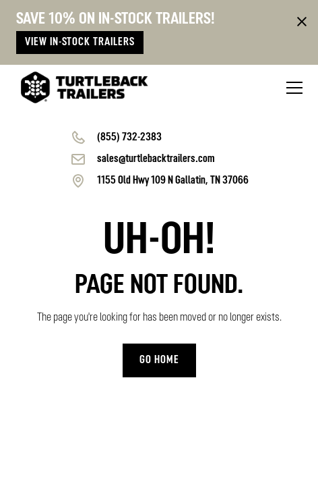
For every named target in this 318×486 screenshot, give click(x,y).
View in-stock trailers (80, 42)
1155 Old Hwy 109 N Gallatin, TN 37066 (173, 181)
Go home (159, 360)
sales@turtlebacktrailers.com (156, 159)
